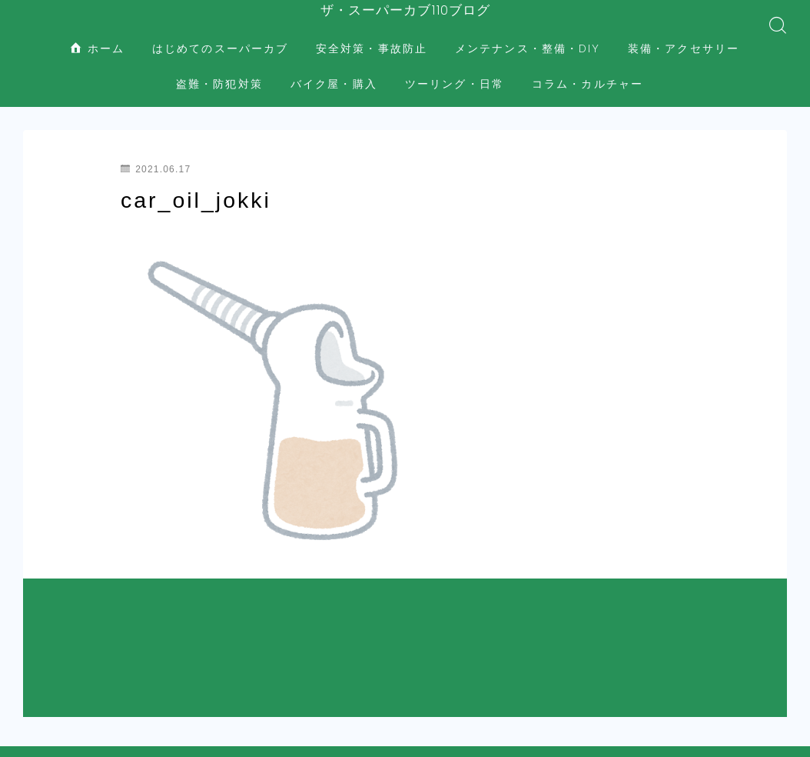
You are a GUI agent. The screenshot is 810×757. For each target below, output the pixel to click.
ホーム (98, 34)
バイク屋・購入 (333, 69)
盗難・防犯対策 (219, 69)
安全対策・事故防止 (371, 34)
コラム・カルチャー (587, 69)
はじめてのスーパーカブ (220, 34)
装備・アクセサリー (683, 34)
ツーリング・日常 (454, 69)
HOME (40, 661)
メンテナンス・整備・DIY (527, 34)
